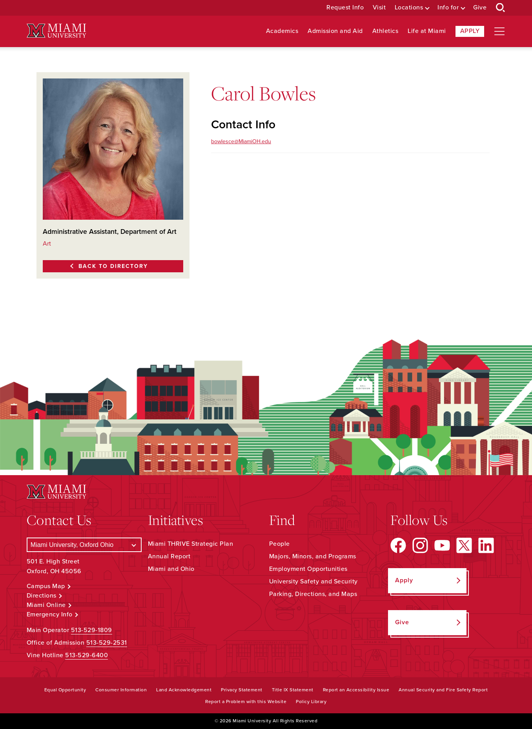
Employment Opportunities (308, 569)
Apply (470, 31)
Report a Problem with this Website (245, 701)
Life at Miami (427, 31)
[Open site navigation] (499, 31)
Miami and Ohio (171, 569)
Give (479, 7)
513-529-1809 (91, 630)
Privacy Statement (241, 690)
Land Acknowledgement (183, 690)
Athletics (385, 31)
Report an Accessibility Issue (356, 690)
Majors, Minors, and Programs (312, 556)
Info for (448, 7)
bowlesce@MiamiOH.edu (241, 141)
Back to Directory (113, 266)
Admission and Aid (335, 31)
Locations (409, 7)
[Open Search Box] (500, 8)
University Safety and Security (313, 581)
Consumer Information (121, 690)
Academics (282, 31)
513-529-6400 (86, 655)
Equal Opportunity (65, 690)
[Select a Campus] (84, 545)
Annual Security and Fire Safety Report (443, 690)
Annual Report (169, 556)
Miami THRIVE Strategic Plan (190, 544)
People (279, 544)
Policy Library (311, 701)
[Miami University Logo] (56, 31)
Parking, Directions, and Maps (313, 594)
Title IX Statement (292, 690)
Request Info (345, 7)
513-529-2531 (106, 643)
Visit (379, 7)
